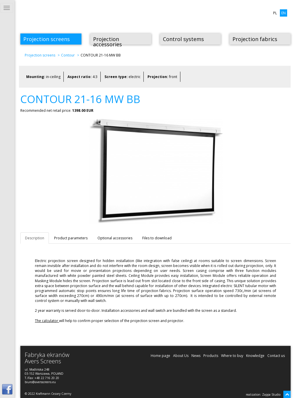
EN (283, 12)
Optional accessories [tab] (114, 238)
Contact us (276, 355)
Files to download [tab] (157, 238)
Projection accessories (107, 40)
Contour (68, 55)
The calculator (47, 320)
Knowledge (255, 355)
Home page (160, 355)
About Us (181, 355)
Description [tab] (34, 238)
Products (210, 355)
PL (275, 12)
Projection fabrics (254, 39)
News (195, 355)
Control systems (183, 39)
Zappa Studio (271, 394)
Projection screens (46, 39)
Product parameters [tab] (71, 238)
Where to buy (232, 355)
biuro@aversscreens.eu (40, 382)
